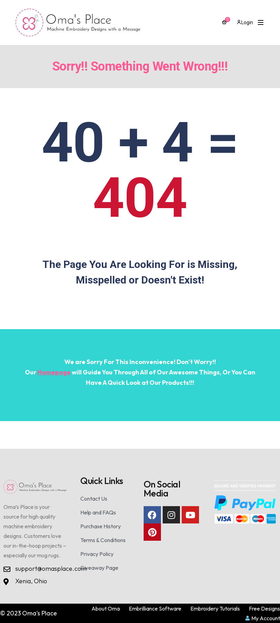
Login (245, 22)
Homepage (54, 372)
